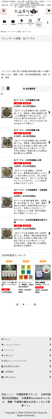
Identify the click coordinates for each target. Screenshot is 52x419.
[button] (4, 11)
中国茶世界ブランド (27, 394)
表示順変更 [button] (29, 89)
